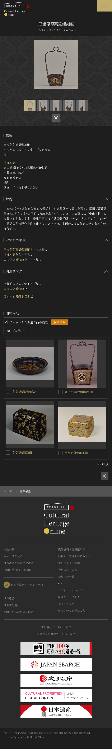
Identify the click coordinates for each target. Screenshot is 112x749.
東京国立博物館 (14, 259)
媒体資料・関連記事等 (71, 549)
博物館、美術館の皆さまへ (74, 556)
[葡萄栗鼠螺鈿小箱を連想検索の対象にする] (60, 453)
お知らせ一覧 (66, 577)
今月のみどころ (67, 570)
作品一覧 (9, 549)
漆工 (6, 155)
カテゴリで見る (13, 556)
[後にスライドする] (90, 105)
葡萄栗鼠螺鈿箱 (22, 452)
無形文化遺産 (12, 605)
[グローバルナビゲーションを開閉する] (104, 6)
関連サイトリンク (69, 597)
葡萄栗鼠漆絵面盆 (24, 392)
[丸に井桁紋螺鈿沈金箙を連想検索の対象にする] (60, 392)
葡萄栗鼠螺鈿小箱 (76, 453)
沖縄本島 (9, 163)
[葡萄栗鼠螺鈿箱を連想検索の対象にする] (8, 452)
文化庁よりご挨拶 (69, 563)
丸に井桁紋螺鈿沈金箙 (79, 392)
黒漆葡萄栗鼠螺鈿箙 (17, 249)
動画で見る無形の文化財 (18, 612)
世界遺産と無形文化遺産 (18, 563)
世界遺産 (9, 598)
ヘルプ (62, 583)
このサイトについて (70, 590)
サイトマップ (66, 604)
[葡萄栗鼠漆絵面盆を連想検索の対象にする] (8, 392)
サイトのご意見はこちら (73, 611)
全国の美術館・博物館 (17, 570)
